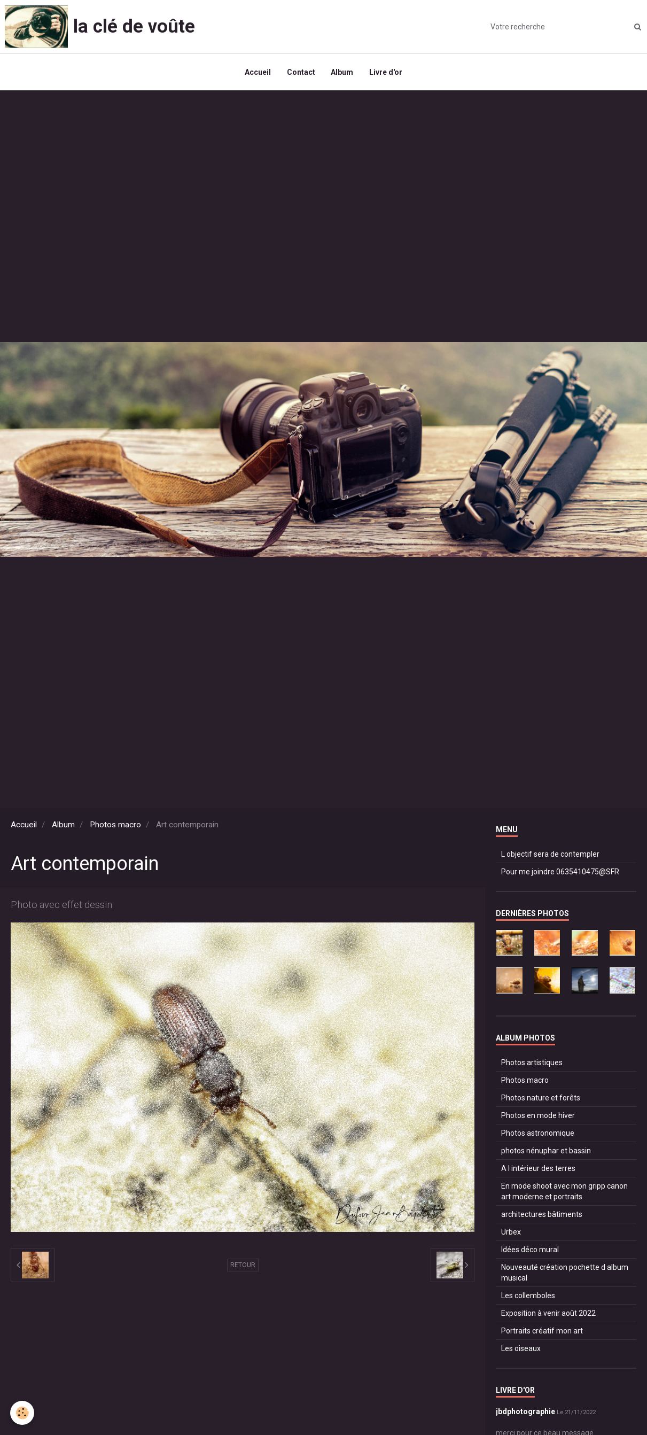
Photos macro (115, 825)
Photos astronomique (537, 1133)
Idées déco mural (530, 1250)
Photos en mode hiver (538, 1116)
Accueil (258, 72)
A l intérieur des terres (538, 1169)
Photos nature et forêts (540, 1098)
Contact (301, 72)
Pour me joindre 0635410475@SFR (560, 872)
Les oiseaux (521, 1349)
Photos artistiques (532, 1063)
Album (342, 72)
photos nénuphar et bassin (546, 1151)
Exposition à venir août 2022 (548, 1313)
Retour (242, 1265)
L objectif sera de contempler (550, 854)
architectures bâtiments (541, 1215)
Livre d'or (386, 72)
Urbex (511, 1232)
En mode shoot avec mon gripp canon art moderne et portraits (564, 1191)
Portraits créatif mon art (542, 1331)
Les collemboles (528, 1296)
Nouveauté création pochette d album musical (564, 1273)
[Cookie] (23, 1413)
